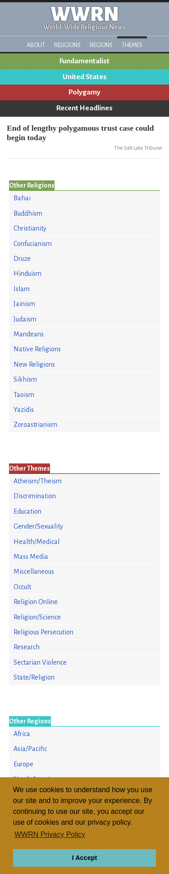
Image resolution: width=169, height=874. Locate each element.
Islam (22, 289)
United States (85, 77)
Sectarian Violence (40, 662)
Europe (23, 764)
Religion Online (36, 601)
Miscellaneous (34, 571)
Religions (67, 45)
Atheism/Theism (38, 481)
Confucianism (33, 243)
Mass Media (31, 556)
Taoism (24, 394)
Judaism (25, 319)
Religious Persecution (43, 632)
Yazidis (24, 409)
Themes (132, 45)
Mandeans (29, 334)
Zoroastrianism (35, 424)
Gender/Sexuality (38, 526)
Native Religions (37, 349)
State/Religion (34, 677)
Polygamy (84, 92)
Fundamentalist (84, 61)
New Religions (34, 364)
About (36, 45)
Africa (22, 733)
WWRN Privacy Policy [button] (49, 834)
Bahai (22, 198)
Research (27, 647)
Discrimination (35, 496)
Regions (101, 45)
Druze (22, 258)
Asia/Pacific (30, 748)
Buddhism (28, 213)
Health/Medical (36, 541)
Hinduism (27, 273)
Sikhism (25, 379)
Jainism (24, 303)
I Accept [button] (84, 857)
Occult (22, 587)
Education (27, 511)
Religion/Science (37, 617)
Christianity (30, 228)
